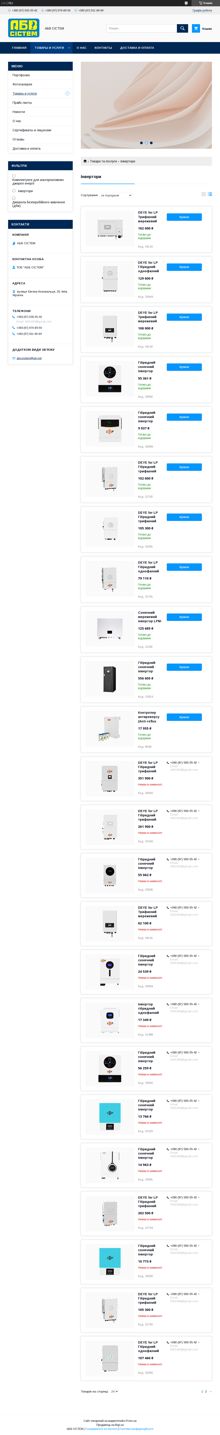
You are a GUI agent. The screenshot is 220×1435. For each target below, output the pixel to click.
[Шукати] (182, 28)
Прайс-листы (22, 102)
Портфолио (21, 75)
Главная (19, 47)
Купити (184, 217)
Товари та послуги (103, 161)
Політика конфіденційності (136, 1429)
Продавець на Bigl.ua (110, 1425)
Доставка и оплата (137, 47)
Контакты (103, 47)
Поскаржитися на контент (101, 1429)
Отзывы (18, 139)
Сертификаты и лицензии (32, 130)
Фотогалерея (22, 84)
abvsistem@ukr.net (29, 358)
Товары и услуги (49, 47)
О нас (81, 47)
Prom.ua (131, 1420)
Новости (19, 112)
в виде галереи (204, 195)
